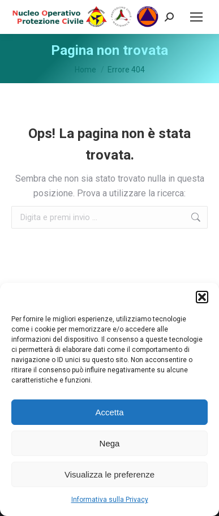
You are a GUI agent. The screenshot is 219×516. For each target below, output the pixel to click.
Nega (110, 443)
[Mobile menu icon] (196, 17)
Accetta (109, 412)
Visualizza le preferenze (109, 474)
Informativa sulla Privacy (109, 500)
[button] (202, 297)
